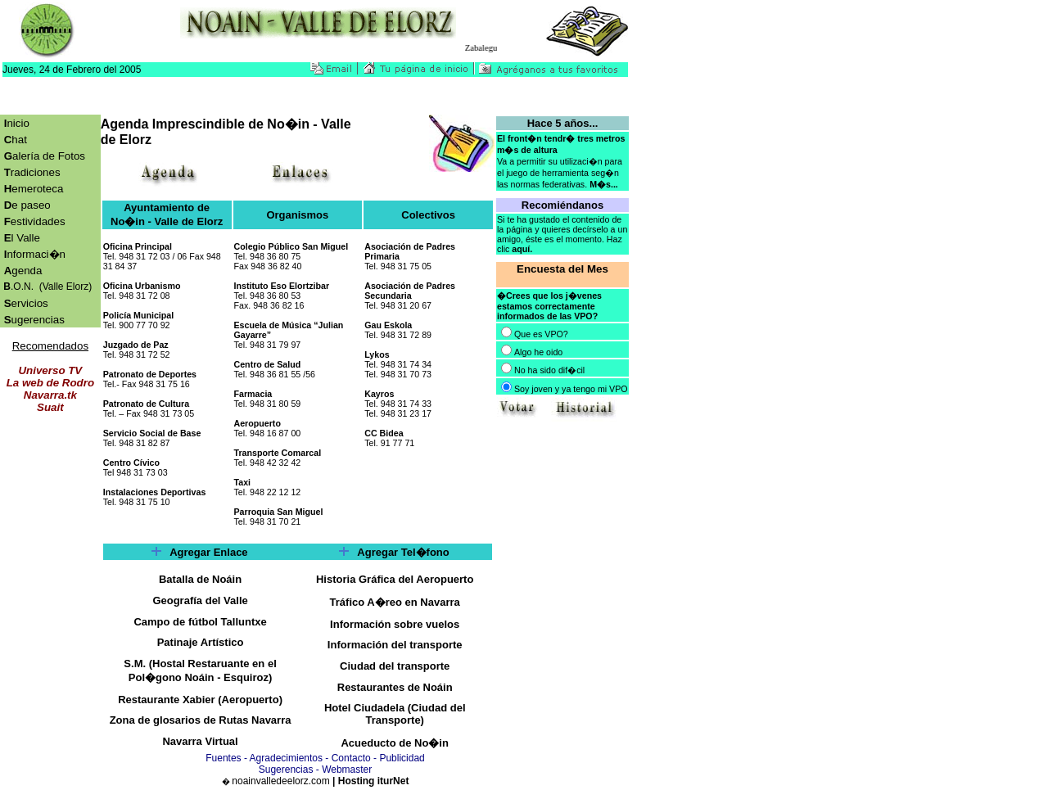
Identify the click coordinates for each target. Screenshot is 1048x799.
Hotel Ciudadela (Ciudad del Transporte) (395, 714)
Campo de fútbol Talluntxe (199, 622)
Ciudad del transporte (394, 666)
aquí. (522, 249)
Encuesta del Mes (562, 269)
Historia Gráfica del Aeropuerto (394, 579)
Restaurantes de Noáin (395, 687)
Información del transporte (395, 645)
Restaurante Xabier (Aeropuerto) (200, 699)
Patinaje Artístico (200, 642)
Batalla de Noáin (200, 579)
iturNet (393, 781)
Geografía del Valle (199, 600)
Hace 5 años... (563, 123)
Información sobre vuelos (394, 624)
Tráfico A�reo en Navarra (395, 602)
